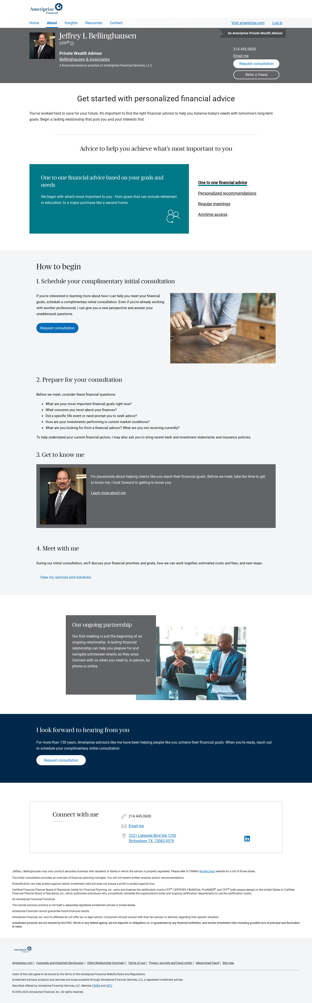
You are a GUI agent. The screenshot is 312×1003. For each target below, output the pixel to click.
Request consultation (57, 328)
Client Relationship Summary (105, 963)
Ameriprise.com (22, 963)
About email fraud (207, 963)
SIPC (109, 985)
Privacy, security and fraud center (170, 963)
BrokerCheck (207, 871)
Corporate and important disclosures (60, 963)
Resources (93, 23)
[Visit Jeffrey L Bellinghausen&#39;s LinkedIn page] (247, 839)
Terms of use (136, 963)
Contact (116, 23)
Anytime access (212, 214)
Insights (71, 23)
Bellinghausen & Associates (84, 59)
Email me (240, 56)
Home (34, 23)
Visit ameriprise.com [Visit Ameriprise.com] (248, 23)
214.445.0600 (244, 49)
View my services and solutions (65, 577)
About (52, 23)
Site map (228, 963)
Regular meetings (214, 203)
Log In (277, 23)
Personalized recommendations (227, 193)
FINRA (96, 985)
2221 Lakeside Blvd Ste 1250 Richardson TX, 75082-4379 (152, 838)
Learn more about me (108, 493)
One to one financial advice (222, 182)
